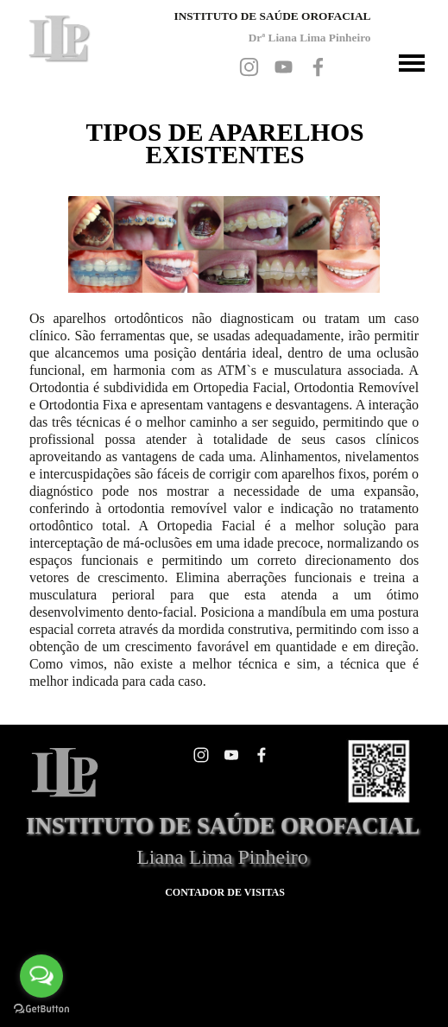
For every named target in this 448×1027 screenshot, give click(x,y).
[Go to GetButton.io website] (41, 1009)
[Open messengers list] (41, 976)
